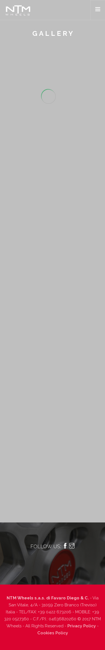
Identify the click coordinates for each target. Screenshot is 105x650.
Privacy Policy (81, 625)
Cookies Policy (52, 632)
